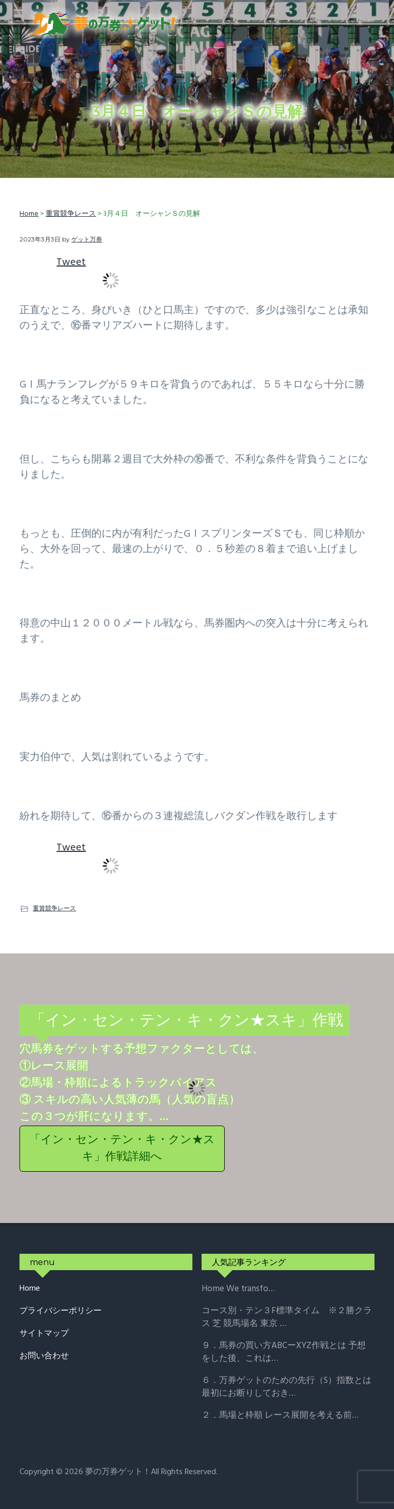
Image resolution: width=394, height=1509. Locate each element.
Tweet (71, 262)
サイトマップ (44, 1334)
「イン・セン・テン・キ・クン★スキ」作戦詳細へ (122, 1148)
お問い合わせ (44, 1356)
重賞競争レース (54, 908)
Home (29, 1288)
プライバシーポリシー (60, 1311)
